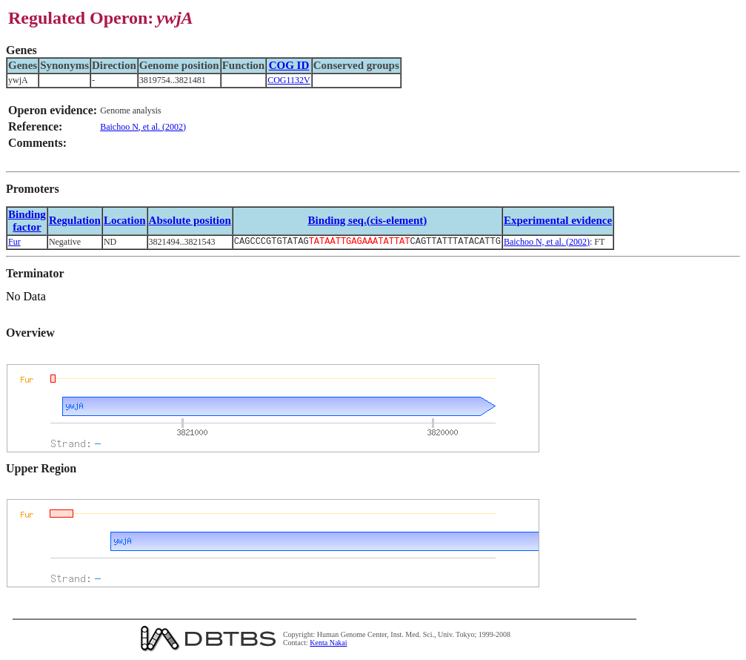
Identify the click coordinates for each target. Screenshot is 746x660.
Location (125, 220)
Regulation (75, 220)
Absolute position (190, 220)
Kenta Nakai (328, 644)
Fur (14, 242)
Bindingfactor (27, 220)
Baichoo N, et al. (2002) (143, 127)
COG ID (289, 65)
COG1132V (288, 80)
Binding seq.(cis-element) (367, 220)
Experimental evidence (558, 220)
